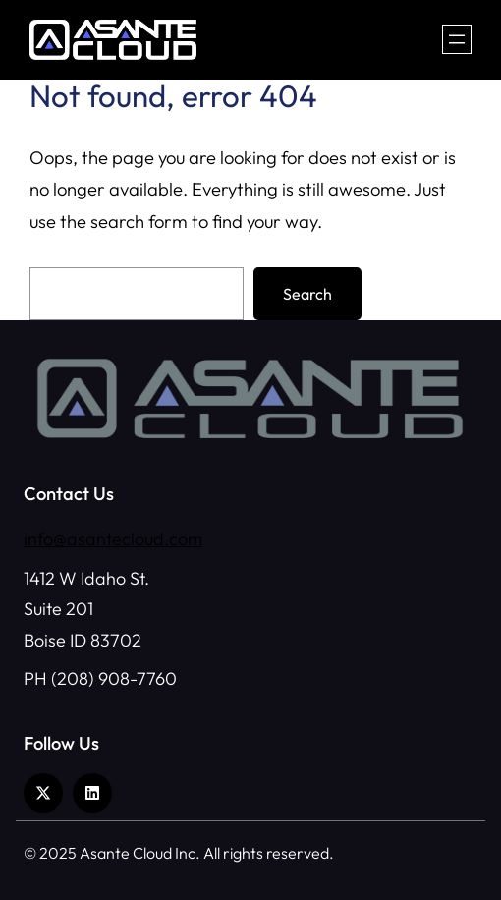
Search (307, 294)
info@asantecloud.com (113, 539)
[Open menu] (457, 39)
